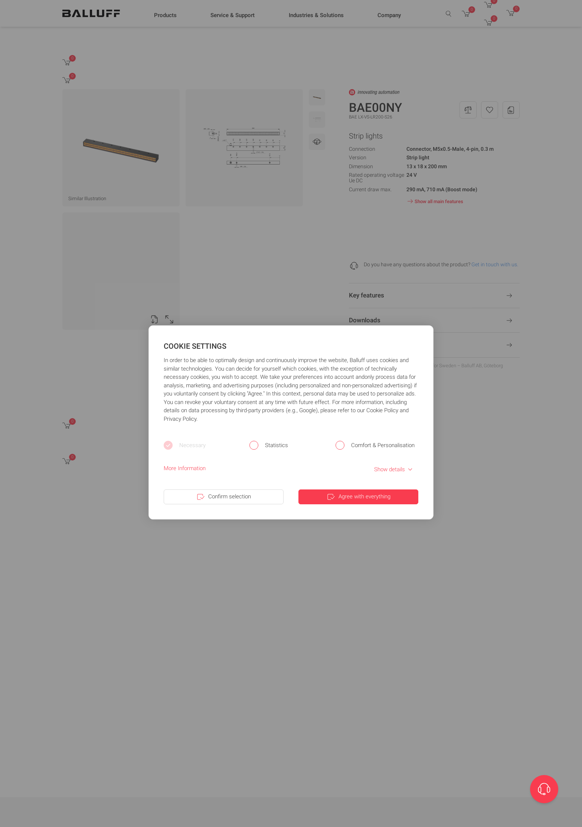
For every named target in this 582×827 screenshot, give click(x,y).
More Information (185, 468)
